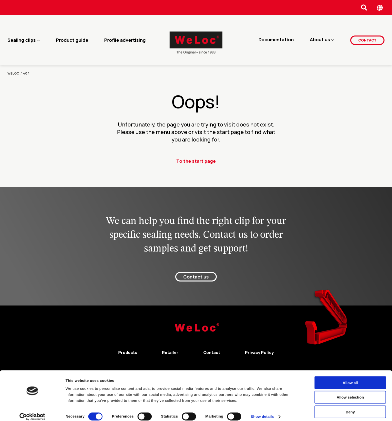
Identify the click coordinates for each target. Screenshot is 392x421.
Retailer (170, 352)
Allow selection (350, 392)
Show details (262, 411)
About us (320, 40)
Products (127, 352)
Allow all (350, 377)
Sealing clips (22, 40)
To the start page (196, 161)
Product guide (72, 40)
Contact (367, 40)
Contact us (196, 277)
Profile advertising (125, 40)
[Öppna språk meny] (379, 7)
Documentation (276, 40)
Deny (350, 406)
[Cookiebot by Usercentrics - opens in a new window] (32, 411)
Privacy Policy (259, 352)
